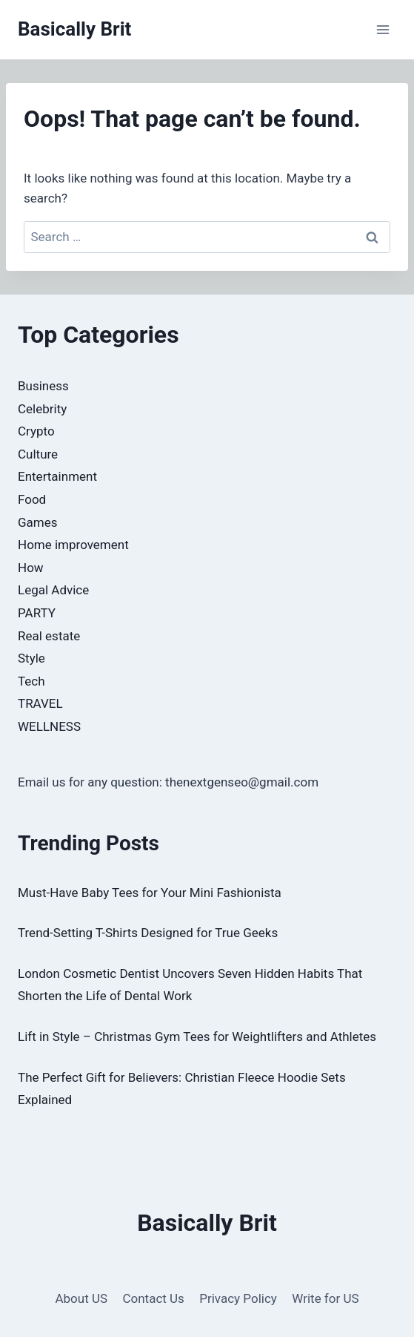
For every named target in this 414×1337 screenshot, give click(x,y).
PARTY (37, 612)
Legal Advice (53, 589)
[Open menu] (382, 29)
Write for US (325, 1298)
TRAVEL (40, 703)
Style (31, 658)
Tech (31, 681)
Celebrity (42, 408)
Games (38, 522)
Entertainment (57, 476)
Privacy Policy (238, 1298)
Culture (38, 454)
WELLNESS (49, 726)
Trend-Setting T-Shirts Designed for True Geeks (148, 932)
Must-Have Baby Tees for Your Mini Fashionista (149, 892)
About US (81, 1298)
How (31, 567)
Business (43, 385)
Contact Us (153, 1298)
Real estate (49, 635)
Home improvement (73, 544)
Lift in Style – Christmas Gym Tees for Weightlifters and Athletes (197, 1036)
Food (32, 499)
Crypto (36, 431)
